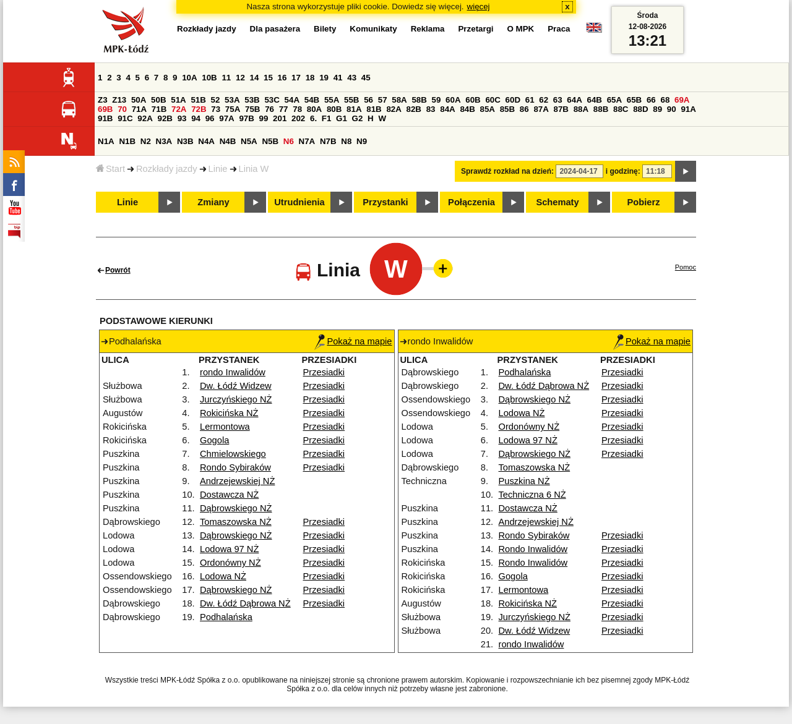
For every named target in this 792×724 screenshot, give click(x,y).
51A (178, 99)
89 (657, 109)
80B (334, 109)
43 (351, 77)
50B (158, 99)
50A (138, 99)
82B (414, 109)
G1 (341, 118)
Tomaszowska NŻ (236, 522)
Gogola (214, 440)
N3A (164, 141)
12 (240, 77)
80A (314, 109)
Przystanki (385, 202)
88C (620, 109)
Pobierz (643, 202)
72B (198, 109)
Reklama (428, 28)
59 (436, 99)
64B (594, 99)
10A (189, 77)
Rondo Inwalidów (533, 549)
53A (232, 99)
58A (399, 99)
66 (651, 99)
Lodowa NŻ (223, 576)
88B (600, 109)
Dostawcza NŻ (229, 495)
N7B (328, 141)
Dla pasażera (275, 28)
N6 (288, 141)
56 (368, 99)
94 (195, 118)
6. (313, 118)
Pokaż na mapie (353, 341)
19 (324, 77)
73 (215, 109)
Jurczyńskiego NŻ (236, 399)
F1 (327, 118)
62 (543, 99)
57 (382, 99)
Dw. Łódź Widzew (236, 386)
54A (292, 99)
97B (246, 118)
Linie (218, 169)
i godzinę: (623, 171)
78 (297, 109)
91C (125, 118)
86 (524, 109)
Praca (559, 28)
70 (122, 109)
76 (269, 109)
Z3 (103, 99)
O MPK (521, 28)
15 (268, 77)
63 (557, 99)
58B (418, 99)
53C (271, 99)
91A (688, 109)
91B (105, 118)
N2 (145, 141)
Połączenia (471, 202)
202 (298, 118)
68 (664, 99)
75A (232, 109)
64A (574, 99)
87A (540, 109)
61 (530, 99)
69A (681, 99)
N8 (346, 141)
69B (105, 109)
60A (453, 99)
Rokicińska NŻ (229, 413)
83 (431, 109)
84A (447, 109)
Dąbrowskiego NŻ (236, 508)
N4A (206, 141)
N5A (249, 141)
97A (226, 118)
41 (338, 77)
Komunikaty (373, 28)
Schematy (557, 202)
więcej (478, 6)
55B (351, 99)
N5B (270, 141)
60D (513, 99)
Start (110, 169)
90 (671, 109)
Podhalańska (226, 617)
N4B (228, 141)
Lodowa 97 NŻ (229, 549)
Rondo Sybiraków (235, 467)
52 (215, 99)
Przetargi (475, 28)
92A (144, 118)
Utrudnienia (299, 202)
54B (311, 99)
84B (467, 109)
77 (283, 109)
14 (254, 77)
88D (640, 109)
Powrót (118, 270)
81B (373, 109)
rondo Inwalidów (232, 372)
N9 (361, 141)
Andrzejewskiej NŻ (237, 481)
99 (264, 118)
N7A (307, 141)
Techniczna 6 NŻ (532, 495)
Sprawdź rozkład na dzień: (507, 171)
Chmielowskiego (233, 454)
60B (472, 99)
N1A (106, 141)
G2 (357, 118)
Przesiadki (324, 372)
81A (353, 109)
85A (487, 109)
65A (614, 99)
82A (393, 109)
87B (561, 109)
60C (492, 99)
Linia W (254, 169)
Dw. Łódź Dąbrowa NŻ (245, 603)
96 (210, 118)
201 (279, 118)
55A (331, 99)
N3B (185, 141)
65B (634, 99)
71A (139, 109)
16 (282, 77)
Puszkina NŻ (524, 481)
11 (226, 77)
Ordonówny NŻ (230, 563)
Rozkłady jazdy (166, 169)
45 (366, 77)
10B (209, 77)
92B (164, 118)
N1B (127, 141)
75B (252, 109)
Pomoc (685, 267)
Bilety (325, 28)
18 (310, 77)
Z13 (119, 99)
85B (507, 109)
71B (159, 109)
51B (198, 99)
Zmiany (213, 202)
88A (581, 109)
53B (251, 99)
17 (296, 77)
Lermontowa (225, 427)
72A (178, 109)
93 (182, 118)
